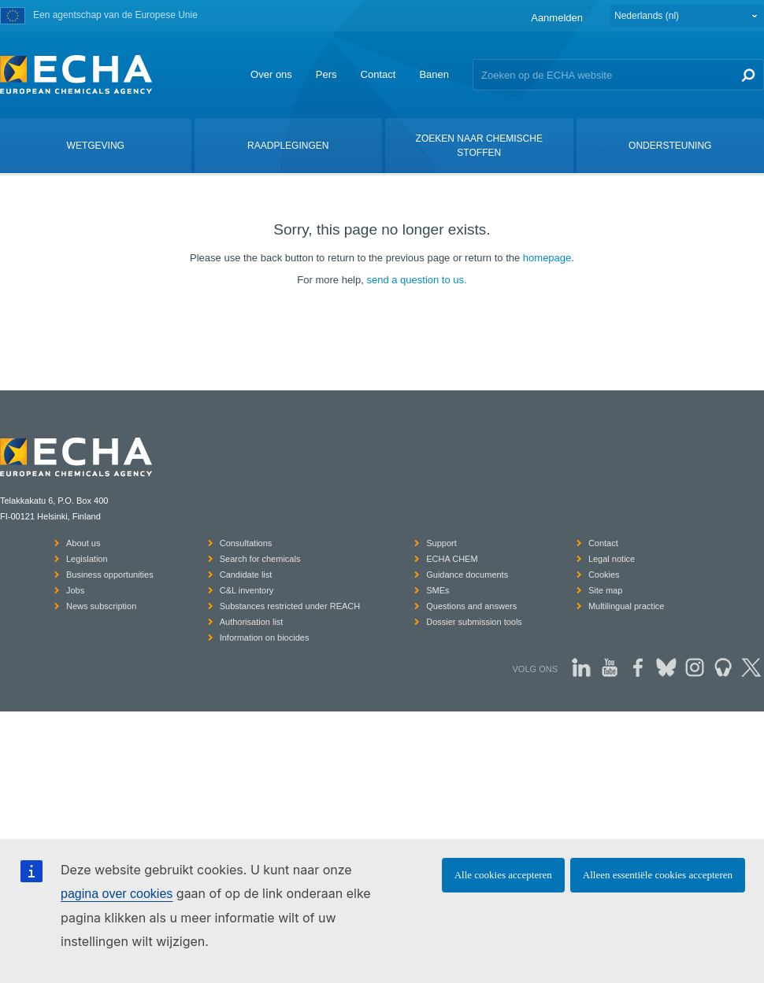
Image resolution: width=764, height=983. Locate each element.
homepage (547, 258)
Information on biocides (265, 637)
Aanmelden (557, 18)
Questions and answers (471, 606)
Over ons (271, 74)
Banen (434, 74)
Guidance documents (467, 574)
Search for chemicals (260, 559)
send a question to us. (416, 280)
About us (83, 543)
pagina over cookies (116, 893)
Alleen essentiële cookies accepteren (657, 875)
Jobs (75, 590)
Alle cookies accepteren (503, 875)
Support (441, 543)
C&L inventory (247, 590)
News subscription (101, 606)
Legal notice (611, 559)
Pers (326, 74)
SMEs (437, 590)
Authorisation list (252, 621)
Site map (605, 590)
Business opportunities (110, 574)
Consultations (246, 543)
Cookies (604, 574)
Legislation (87, 559)
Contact (378, 74)
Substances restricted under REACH (290, 606)
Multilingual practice (626, 606)
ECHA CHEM (451, 559)
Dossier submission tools (474, 621)
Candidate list (246, 574)
